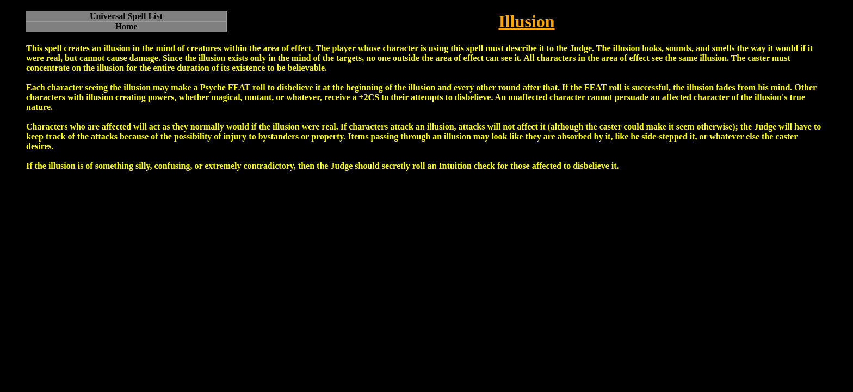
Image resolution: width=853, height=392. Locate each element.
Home (126, 26)
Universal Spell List (126, 16)
